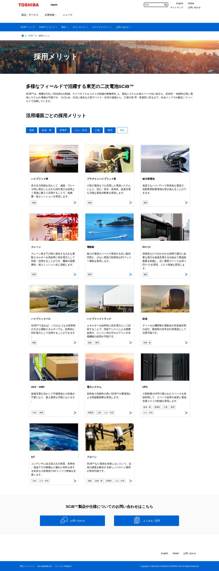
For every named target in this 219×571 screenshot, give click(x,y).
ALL (122, 130)
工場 (97, 130)
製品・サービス (29, 15)
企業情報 (50, 15)
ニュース (67, 15)
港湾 (110, 130)
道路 (31, 130)
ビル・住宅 (81, 130)
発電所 (63, 130)
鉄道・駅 (47, 130)
